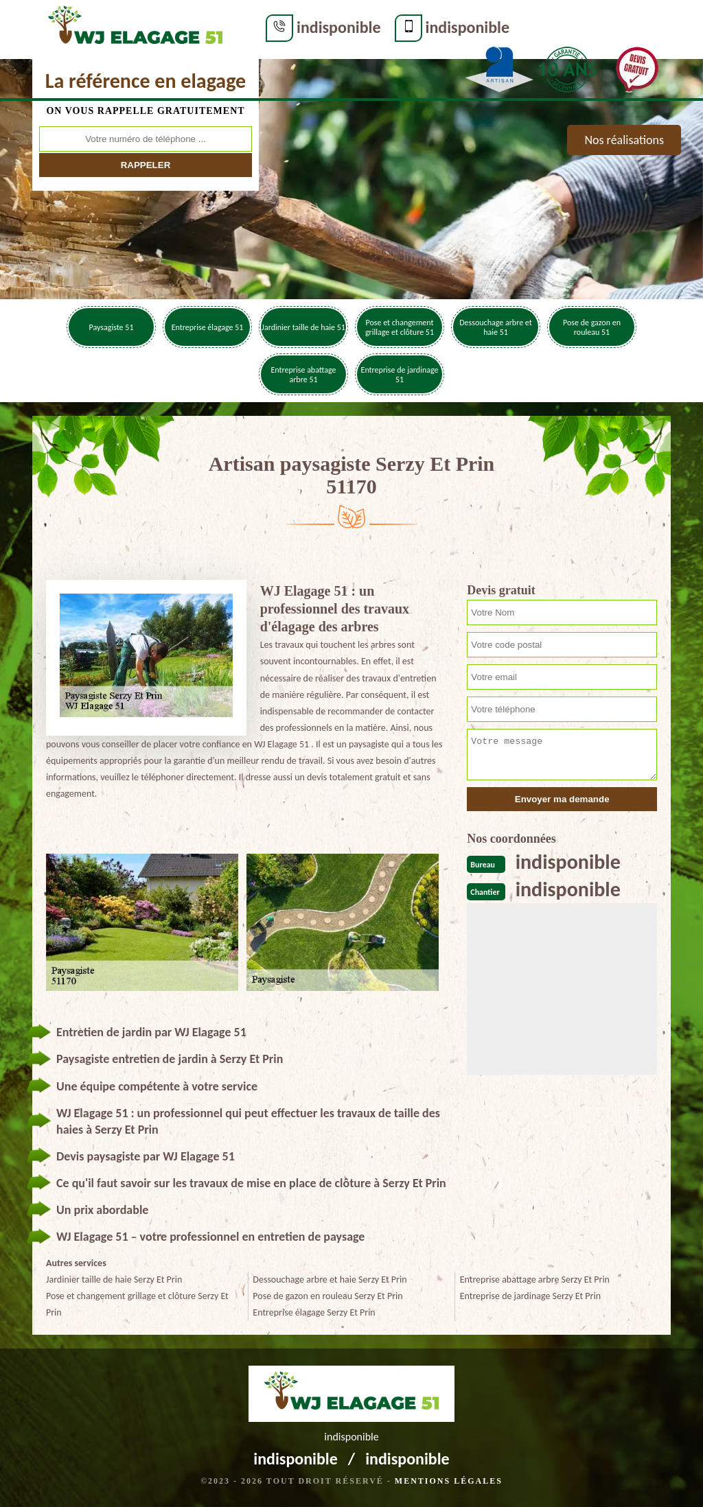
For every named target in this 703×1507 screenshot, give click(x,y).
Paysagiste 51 (111, 327)
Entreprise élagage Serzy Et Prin (314, 1312)
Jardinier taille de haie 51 (303, 327)
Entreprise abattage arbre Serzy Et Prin (535, 1279)
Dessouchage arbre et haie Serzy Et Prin (329, 1279)
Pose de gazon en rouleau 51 (592, 327)
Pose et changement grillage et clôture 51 (399, 327)
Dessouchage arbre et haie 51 (495, 327)
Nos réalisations (624, 140)
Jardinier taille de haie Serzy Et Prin (114, 1279)
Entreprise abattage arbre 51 (303, 374)
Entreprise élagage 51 (208, 327)
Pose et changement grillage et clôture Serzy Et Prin (137, 1304)
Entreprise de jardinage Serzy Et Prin (530, 1296)
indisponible (339, 27)
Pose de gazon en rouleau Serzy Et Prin (327, 1296)
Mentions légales (449, 1481)
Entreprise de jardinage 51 (400, 374)
